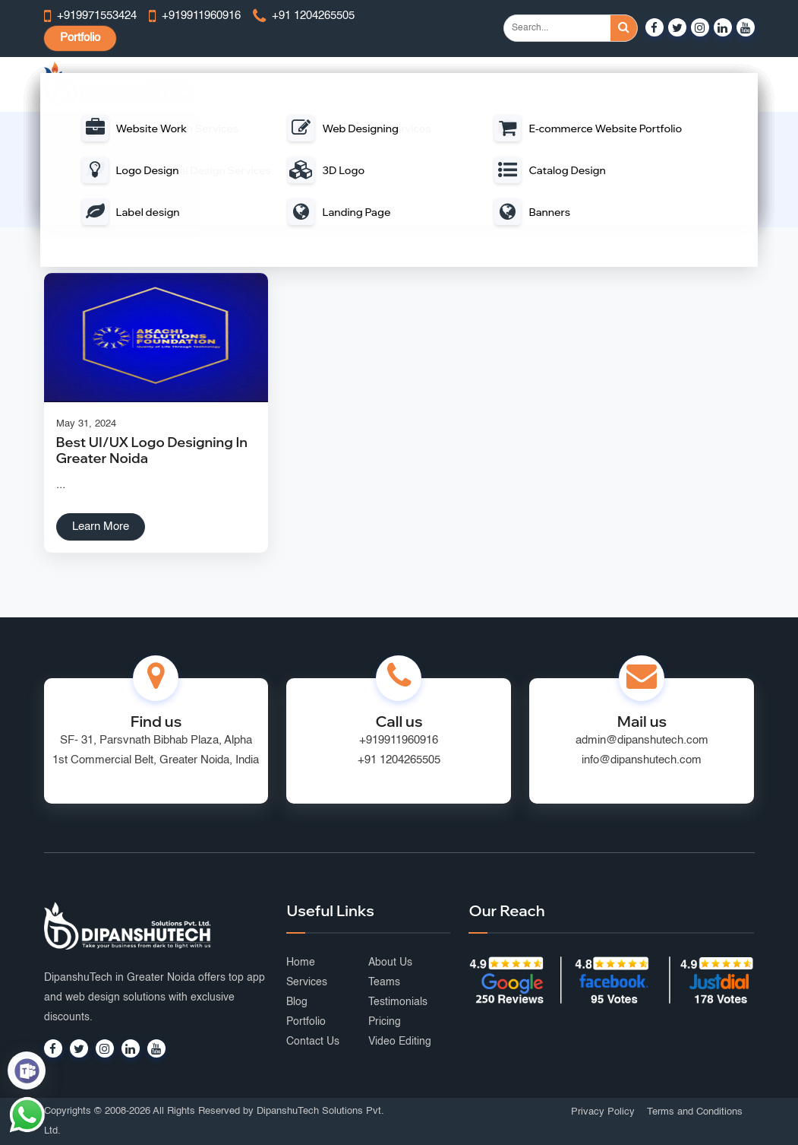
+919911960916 (398, 740)
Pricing (384, 1022)
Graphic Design (653, 84)
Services (306, 982)
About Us (390, 962)
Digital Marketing (562, 84)
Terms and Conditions (695, 1112)
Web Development (350, 84)
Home (273, 179)
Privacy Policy (603, 1112)
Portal (493, 84)
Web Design (264, 84)
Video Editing (399, 1041)
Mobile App (435, 84)
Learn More (100, 526)
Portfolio (80, 37)
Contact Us (312, 1041)
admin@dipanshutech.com (642, 740)
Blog (297, 1002)
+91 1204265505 (399, 760)
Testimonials (397, 1002)
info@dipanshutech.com (642, 760)
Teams (384, 982)
